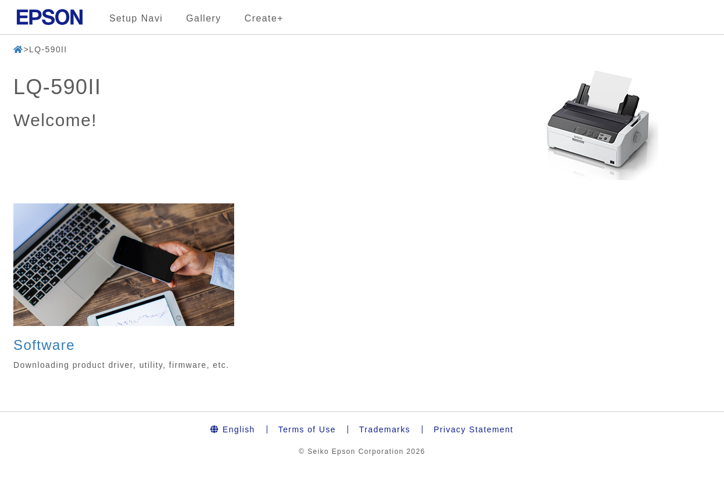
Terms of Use (307, 429)
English (232, 429)
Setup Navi (136, 18)
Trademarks (384, 429)
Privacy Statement (473, 429)
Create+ (264, 18)
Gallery (203, 18)
